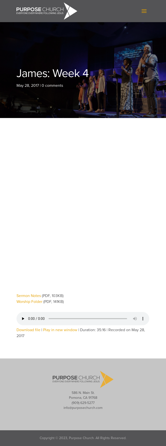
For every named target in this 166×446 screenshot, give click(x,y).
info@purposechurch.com (83, 408)
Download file (28, 329)
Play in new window (60, 329)
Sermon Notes (29, 295)
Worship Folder (30, 301)
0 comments (52, 85)
